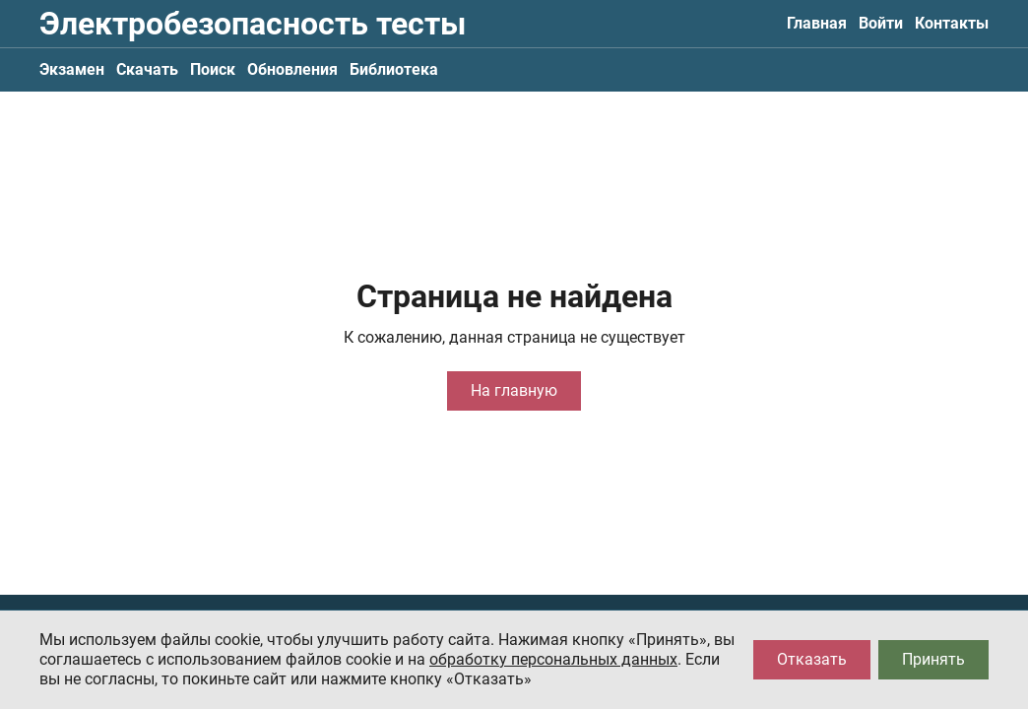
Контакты (952, 23)
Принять (933, 659)
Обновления (292, 69)
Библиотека (394, 69)
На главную (514, 390)
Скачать (147, 69)
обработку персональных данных (553, 659)
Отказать (812, 659)
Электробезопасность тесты (252, 23)
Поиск (212, 69)
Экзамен (71, 69)
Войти (881, 23)
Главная (817, 23)
